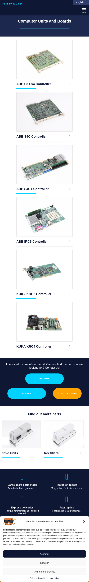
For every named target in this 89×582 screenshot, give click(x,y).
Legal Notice (54, 578)
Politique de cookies (38, 578)
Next (84, 440)
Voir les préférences (44, 571)
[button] (84, 521)
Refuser (44, 562)
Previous (5, 440)
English (80, 2)
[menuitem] (81, 2)
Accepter (44, 554)
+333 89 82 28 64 (12, 3)
